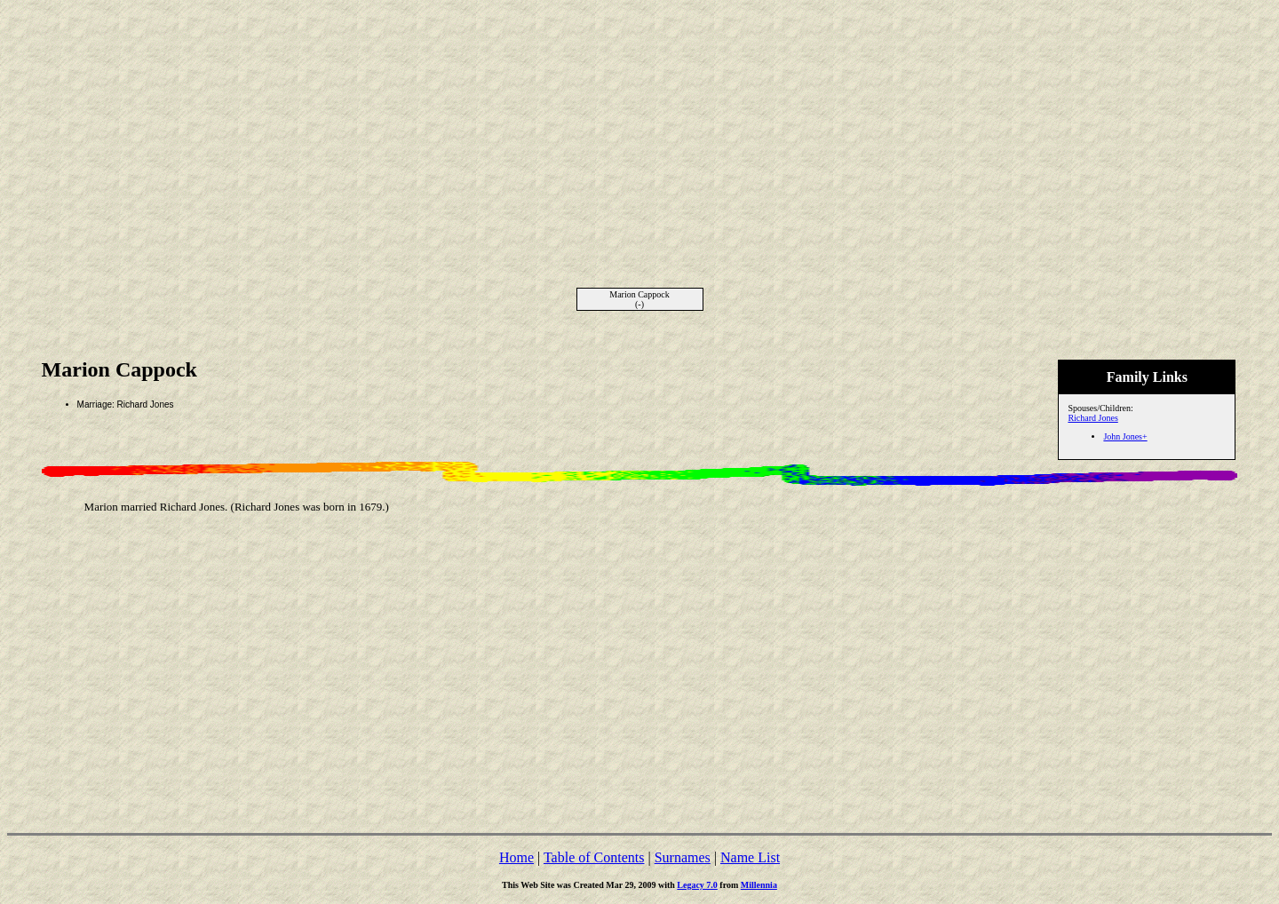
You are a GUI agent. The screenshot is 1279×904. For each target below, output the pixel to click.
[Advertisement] (639, 131)
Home (516, 857)
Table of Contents (594, 857)
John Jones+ (1125, 436)
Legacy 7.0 (697, 885)
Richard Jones (1092, 418)
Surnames (683, 857)
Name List (750, 857)
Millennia (759, 885)
